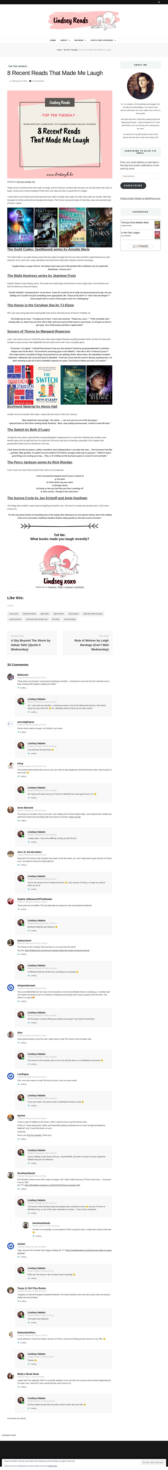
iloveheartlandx (26, 1176)
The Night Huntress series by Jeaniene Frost (41, 275)
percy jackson (73, 614)
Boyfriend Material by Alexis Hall (32, 406)
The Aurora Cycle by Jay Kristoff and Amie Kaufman (47, 498)
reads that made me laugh (92, 614)
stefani (21, 1247)
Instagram (69, 587)
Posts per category (102, 40)
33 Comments (38, 81)
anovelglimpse (25, 725)
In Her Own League (130, 233)
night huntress (59, 614)
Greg (20, 766)
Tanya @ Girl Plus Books (31, 1291)
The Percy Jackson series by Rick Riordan (39, 462)
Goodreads (79, 587)
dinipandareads (26, 989)
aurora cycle (13, 614)
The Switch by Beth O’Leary (28, 429)
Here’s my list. (75, 820)
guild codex (45, 614)
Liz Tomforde (127, 235)
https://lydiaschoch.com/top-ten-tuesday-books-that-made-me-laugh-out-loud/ (57, 954)
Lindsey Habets (37, 702)
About (63, 40)
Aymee (21, 1118)
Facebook (52, 587)
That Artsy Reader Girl (25, 182)
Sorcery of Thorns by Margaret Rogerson (38, 331)
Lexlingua (23, 1077)
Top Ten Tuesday (17, 66)
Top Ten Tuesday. (34, 1138)
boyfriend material (29, 614)
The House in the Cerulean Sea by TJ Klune (40, 305)
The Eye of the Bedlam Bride (135, 222)
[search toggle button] (159, 2)
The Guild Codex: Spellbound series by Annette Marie (48, 249)
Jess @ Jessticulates (29, 855)
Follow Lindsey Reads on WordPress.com (140, 198)
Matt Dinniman (127, 225)
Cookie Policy (52, 1466)
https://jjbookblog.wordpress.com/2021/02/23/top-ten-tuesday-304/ (52, 1188)
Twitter (60, 587)
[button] (20, 227)
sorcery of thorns (15, 619)
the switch (55, 619)
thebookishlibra (26, 1335)
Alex (19, 1036)
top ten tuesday (69, 619)
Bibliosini (22, 678)
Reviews (78, 40)
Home (53, 40)
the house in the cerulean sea (36, 619)
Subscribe (133, 185)
